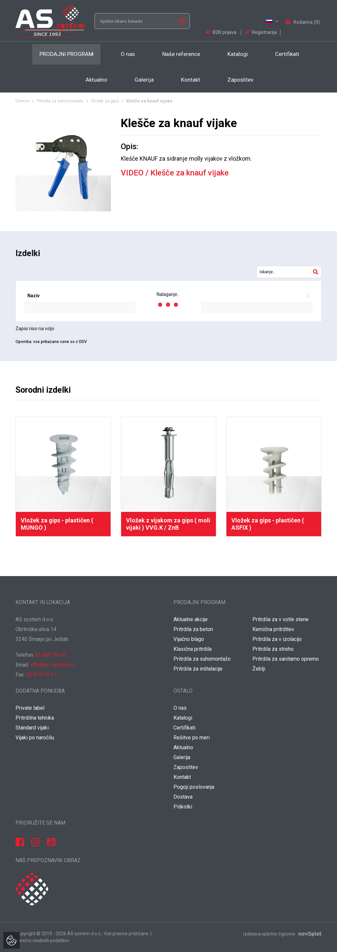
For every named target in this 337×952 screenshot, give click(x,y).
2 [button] (175, 558)
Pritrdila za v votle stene (280, 619)
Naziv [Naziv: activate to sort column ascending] (33, 295)
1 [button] (162, 558)
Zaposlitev (240, 79)
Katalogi (237, 54)
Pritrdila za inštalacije (197, 669)
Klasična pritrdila (192, 649)
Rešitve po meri (191, 737)
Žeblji (258, 669)
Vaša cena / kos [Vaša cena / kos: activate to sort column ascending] (248, 295)
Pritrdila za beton (193, 629)
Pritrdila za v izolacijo (277, 639)
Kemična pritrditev (273, 629)
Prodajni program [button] (66, 54)
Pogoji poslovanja (193, 787)
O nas (128, 54)
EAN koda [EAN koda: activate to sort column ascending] (93, 295)
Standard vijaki (32, 728)
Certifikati (287, 54)
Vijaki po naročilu (34, 737)
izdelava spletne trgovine (269, 933)
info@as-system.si (52, 665)
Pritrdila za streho (273, 649)
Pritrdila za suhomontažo (60, 100)
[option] (63, 477)
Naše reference (181, 54)
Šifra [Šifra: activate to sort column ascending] (61, 295)
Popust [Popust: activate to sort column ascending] (205, 295)
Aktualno (96, 79)
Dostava (183, 797)
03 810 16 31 (41, 675)
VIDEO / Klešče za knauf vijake (175, 172)
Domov (22, 100)
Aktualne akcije (190, 619)
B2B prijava (222, 32)
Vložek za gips (105, 100)
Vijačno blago (188, 639)
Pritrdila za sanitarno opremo (285, 659)
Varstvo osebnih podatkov (42, 940)
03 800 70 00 (50, 655)
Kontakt (190, 79)
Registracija (261, 32)
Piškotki (182, 807)
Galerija (144, 79)
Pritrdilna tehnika (34, 718)
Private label (29, 708)
